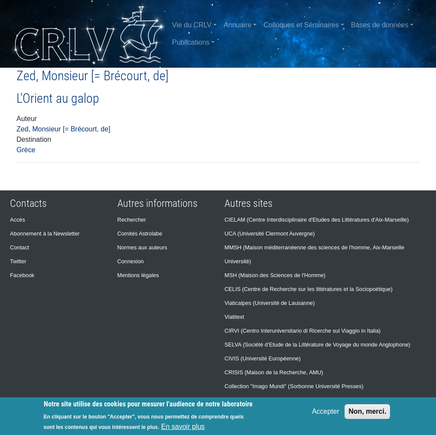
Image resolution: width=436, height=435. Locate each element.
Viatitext (234, 317)
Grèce (26, 150)
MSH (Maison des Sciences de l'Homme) (275, 275)
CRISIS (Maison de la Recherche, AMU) (274, 372)
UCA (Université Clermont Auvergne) (270, 233)
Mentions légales (138, 275)
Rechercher (131, 219)
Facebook (22, 275)
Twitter (18, 261)
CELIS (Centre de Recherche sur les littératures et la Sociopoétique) (309, 289)
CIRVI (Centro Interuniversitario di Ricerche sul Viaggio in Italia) (303, 330)
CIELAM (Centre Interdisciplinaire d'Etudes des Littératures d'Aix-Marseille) (317, 219)
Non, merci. (367, 411)
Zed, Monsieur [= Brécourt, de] (63, 129)
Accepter (325, 411)
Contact (19, 247)
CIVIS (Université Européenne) (263, 358)
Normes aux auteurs (142, 247)
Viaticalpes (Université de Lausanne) (270, 303)
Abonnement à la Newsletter (45, 233)
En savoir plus (183, 426)
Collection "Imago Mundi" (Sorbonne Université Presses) (294, 386)
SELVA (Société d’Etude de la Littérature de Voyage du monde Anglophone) (317, 344)
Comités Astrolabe (140, 233)
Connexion (130, 261)
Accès (17, 219)
